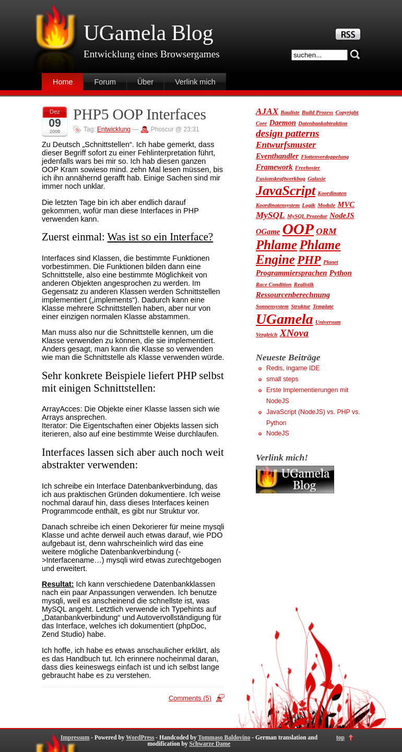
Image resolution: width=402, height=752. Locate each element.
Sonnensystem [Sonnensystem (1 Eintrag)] (272, 306)
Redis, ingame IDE (293, 368)
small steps (282, 379)
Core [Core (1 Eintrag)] (261, 123)
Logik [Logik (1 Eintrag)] (308, 205)
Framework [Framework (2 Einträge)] (274, 167)
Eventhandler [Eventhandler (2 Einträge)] (277, 156)
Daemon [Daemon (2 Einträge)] (282, 122)
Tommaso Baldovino (224, 737)
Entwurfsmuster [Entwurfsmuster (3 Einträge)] (286, 145)
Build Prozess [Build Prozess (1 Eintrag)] (317, 112)
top (340, 737)
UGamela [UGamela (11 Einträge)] (284, 319)
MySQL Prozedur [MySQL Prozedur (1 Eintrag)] (307, 216)
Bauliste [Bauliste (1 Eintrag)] (290, 112)
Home (63, 82)
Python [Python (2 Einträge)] (340, 273)
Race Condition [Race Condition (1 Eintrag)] (273, 284)
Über (145, 82)
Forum (105, 82)
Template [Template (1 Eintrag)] (323, 306)
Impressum (75, 737)
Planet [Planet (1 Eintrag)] (330, 262)
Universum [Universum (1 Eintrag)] (328, 322)
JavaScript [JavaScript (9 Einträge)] (285, 190)
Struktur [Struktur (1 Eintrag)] (300, 306)
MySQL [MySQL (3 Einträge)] (270, 215)
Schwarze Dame (209, 744)
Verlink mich (195, 82)
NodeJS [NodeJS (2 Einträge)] (341, 215)
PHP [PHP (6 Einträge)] (309, 259)
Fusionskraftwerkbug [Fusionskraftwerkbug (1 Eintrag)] (280, 178)
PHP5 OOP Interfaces (139, 114)
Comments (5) (190, 698)
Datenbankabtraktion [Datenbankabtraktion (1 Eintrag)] (322, 123)
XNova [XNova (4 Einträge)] (294, 333)
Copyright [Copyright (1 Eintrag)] (347, 112)
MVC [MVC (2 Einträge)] (346, 204)
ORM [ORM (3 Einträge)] (326, 231)
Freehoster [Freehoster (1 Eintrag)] (307, 168)
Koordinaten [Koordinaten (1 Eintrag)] (332, 193)
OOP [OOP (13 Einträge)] (298, 229)
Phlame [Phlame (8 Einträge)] (276, 245)
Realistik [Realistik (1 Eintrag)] (304, 284)
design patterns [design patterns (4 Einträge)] (288, 133)
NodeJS (277, 433)
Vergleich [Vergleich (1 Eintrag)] (266, 334)
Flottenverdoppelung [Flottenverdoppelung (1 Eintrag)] (325, 157)
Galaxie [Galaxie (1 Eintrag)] (316, 178)
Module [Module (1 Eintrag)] (326, 205)
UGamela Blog (148, 33)
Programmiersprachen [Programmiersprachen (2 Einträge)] (291, 273)
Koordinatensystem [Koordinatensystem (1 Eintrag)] (278, 205)
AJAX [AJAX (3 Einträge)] (267, 111)
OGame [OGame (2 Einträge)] (268, 231)
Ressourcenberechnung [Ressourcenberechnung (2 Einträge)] (293, 294)
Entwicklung (114, 129)
